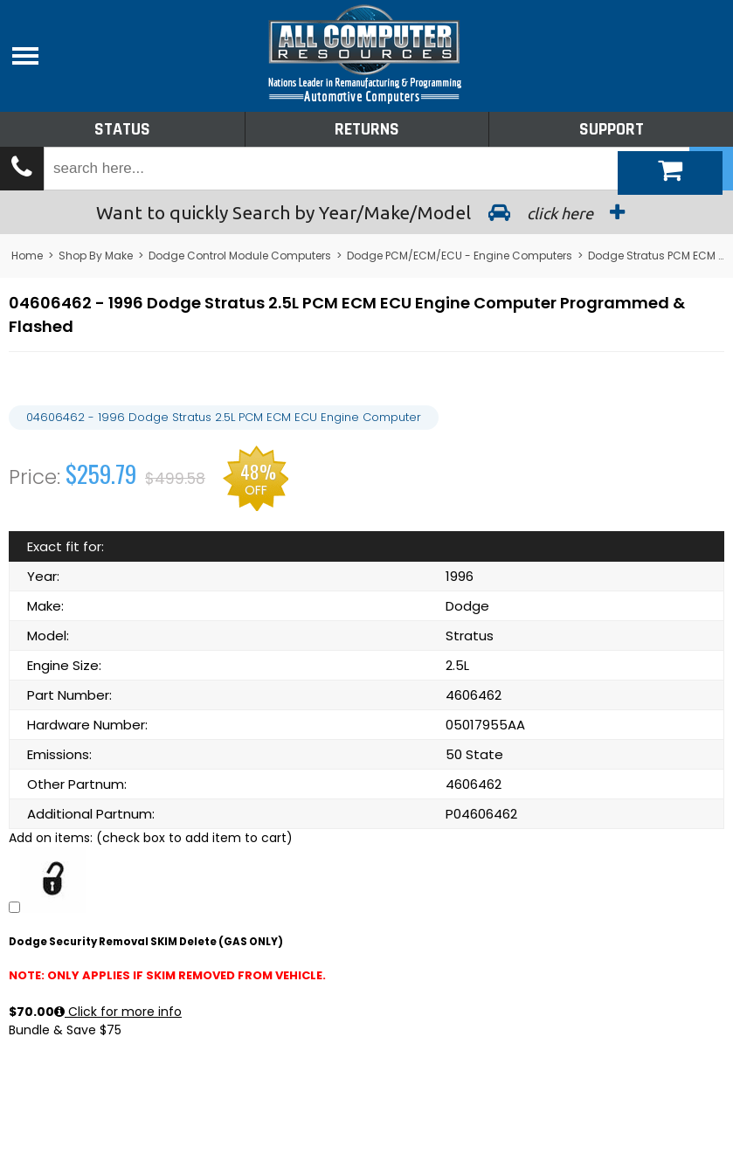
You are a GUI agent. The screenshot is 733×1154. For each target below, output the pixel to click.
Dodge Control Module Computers (240, 255)
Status (122, 129)
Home (27, 255)
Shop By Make (96, 255)
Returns (367, 129)
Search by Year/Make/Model (367, 212)
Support (611, 129)
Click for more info (118, 1011)
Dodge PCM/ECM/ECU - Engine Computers (459, 255)
